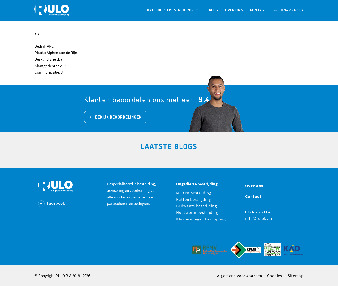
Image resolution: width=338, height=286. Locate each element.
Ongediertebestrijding (174, 10)
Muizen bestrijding (194, 192)
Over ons (234, 9)
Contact (258, 9)
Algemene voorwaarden (239, 275)
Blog (213, 9)
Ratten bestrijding (193, 199)
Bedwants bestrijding (196, 205)
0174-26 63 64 (288, 9)
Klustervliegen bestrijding (201, 219)
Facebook (51, 203)
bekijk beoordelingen (118, 117)
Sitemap (296, 275)
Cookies (274, 275)
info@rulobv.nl (259, 218)
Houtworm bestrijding (197, 212)
